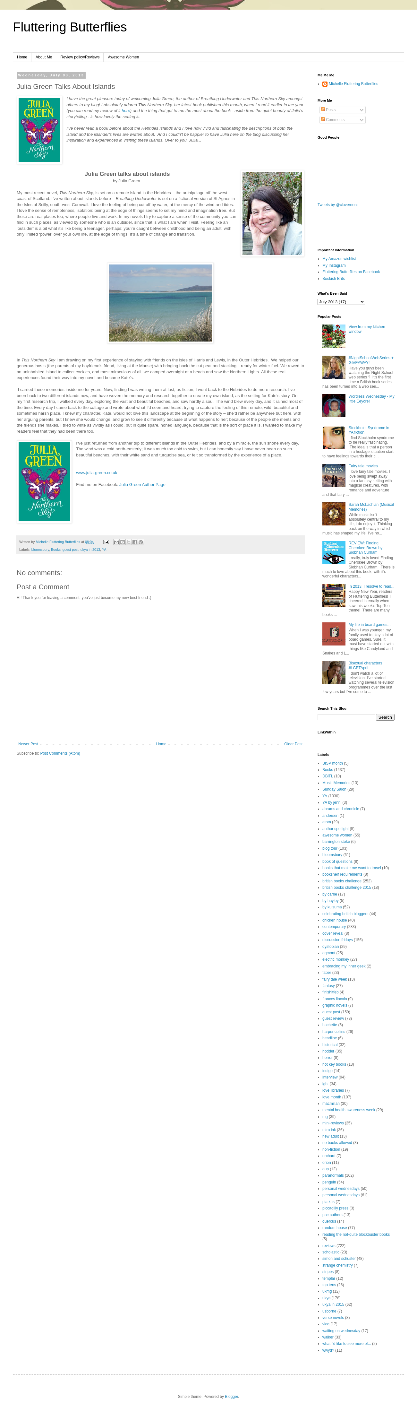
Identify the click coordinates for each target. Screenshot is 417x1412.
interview (329, 1077)
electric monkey (335, 959)
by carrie (329, 894)
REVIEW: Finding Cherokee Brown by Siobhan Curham (365, 548)
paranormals (333, 1175)
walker (328, 1337)
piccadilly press (335, 1208)
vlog (325, 1324)
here (126, 110)
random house (334, 1228)
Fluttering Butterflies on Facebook (351, 272)
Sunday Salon (334, 789)
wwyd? (328, 1350)
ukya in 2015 (333, 1304)
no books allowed (337, 1142)
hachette (329, 1025)
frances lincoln (334, 999)
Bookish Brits (333, 278)
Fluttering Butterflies (70, 27)
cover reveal (332, 933)
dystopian (330, 946)
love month (331, 1097)
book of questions (337, 861)
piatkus (328, 1202)
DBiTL (327, 776)
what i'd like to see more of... (346, 1343)
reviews (329, 1245)
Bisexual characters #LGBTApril (365, 665)
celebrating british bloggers (345, 914)
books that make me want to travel (351, 868)
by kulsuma (332, 907)
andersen (330, 815)
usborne (329, 1311)
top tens (329, 1285)
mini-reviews (333, 1123)
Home (22, 57)
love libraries (333, 1090)
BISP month (332, 763)
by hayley (330, 900)
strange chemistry (337, 1265)
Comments (333, 119)
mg (325, 1116)
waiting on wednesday (341, 1331)
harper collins (333, 1031)
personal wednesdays (341, 1188)
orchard (329, 1156)
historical (329, 1045)
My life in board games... (370, 624)
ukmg (327, 1291)
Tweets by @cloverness (338, 205)
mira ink (329, 1130)
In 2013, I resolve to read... (372, 586)
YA (104, 549)
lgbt (325, 1084)
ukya (326, 1298)
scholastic (330, 1252)
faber (326, 972)
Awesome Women (123, 57)
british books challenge (342, 881)
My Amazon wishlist (339, 258)
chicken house (334, 920)
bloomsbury (40, 549)
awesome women (337, 835)
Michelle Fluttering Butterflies (353, 84)
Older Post (293, 744)
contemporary (334, 926)
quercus (329, 1221)
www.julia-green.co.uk (96, 472)
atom (326, 822)
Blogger (231, 1396)
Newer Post (28, 744)
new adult (330, 1136)
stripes (328, 1271)
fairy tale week (334, 979)
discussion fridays (337, 940)
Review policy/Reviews (79, 57)
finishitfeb (330, 992)
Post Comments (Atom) (60, 753)
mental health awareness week (348, 1110)
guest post (71, 549)
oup (325, 1169)
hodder (328, 1051)
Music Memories (336, 783)
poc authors (332, 1215)
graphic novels (334, 1005)
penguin (329, 1182)
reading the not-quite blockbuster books (356, 1234)
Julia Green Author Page (142, 484)
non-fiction (331, 1149)
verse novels (333, 1317)
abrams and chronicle (340, 809)
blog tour (329, 848)
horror (327, 1057)
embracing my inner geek (344, 966)
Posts (328, 110)
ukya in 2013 (90, 549)
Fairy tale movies (363, 466)
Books (56, 549)
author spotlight (335, 829)
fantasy (328, 985)
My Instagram (334, 265)
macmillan (331, 1103)
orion (326, 1162)
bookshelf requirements (342, 874)
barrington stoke (336, 841)
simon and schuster (339, 1258)
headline (329, 1038)
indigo (327, 1071)
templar (328, 1278)
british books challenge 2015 (346, 887)
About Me (44, 57)
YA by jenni (331, 802)
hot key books (334, 1064)
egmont (328, 953)
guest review (333, 1018)
